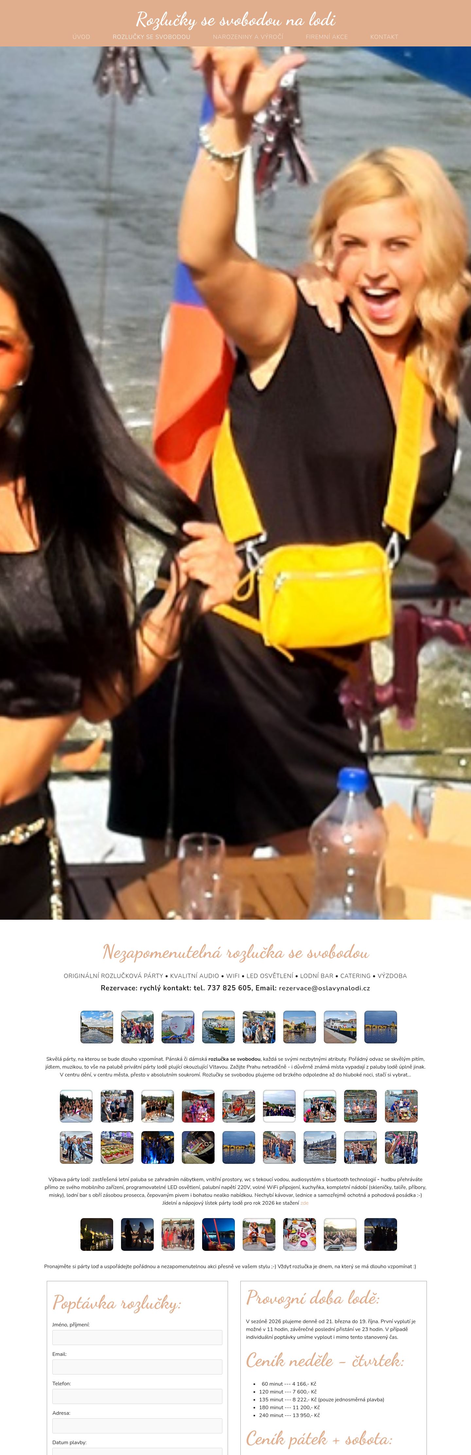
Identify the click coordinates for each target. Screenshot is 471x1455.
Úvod (82, 37)
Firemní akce (327, 37)
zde (304, 1203)
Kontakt (384, 37)
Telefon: (61, 1383)
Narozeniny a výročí (248, 37)
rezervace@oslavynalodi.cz (324, 988)
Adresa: (61, 1413)
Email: (59, 1354)
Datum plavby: (69, 1442)
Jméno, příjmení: (71, 1324)
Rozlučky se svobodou (152, 37)
